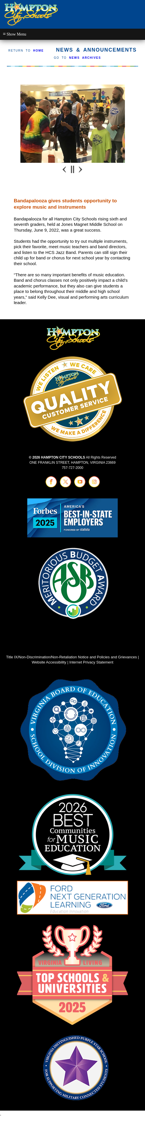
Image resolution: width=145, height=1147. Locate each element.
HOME (38, 50)
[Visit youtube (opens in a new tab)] (80, 486)
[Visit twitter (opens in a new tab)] (65, 486)
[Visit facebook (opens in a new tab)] (51, 486)
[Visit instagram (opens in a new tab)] (94, 486)
